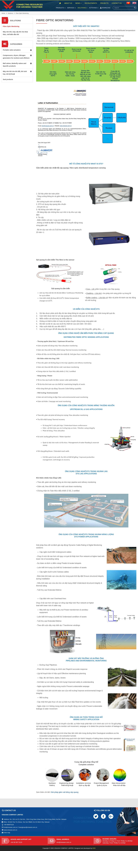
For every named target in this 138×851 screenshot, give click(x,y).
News (78, 3)
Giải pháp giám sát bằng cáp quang (64, 792)
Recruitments (91, 3)
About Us (68, 3)
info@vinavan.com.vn (64, 842)
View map (7, 832)
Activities (93, 8)
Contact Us (117, 3)
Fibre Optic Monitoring (22, 13)
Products (60, 8)
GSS (93, 848)
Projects (104, 3)
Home (3, 13)
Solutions (82, 8)
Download (105, 8)
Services (71, 8)
